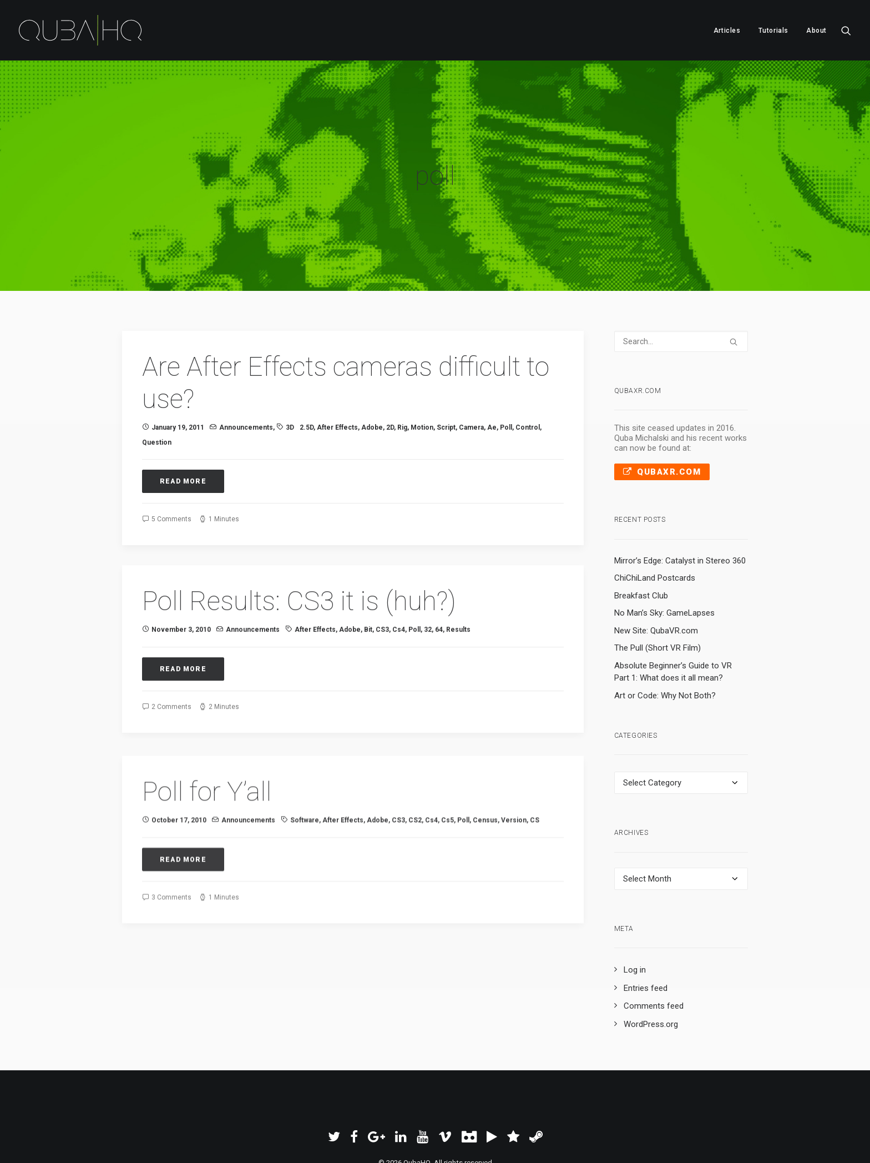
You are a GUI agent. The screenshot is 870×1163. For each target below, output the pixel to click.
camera (471, 373)
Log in (635, 916)
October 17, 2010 (178, 803)
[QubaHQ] (80, 30)
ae (492, 373)
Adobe (372, 373)
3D (290, 373)
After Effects (337, 373)
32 (428, 597)
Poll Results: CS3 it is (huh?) (299, 567)
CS (534, 803)
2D (390, 373)
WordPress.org (651, 970)
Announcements (246, 373)
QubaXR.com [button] (662, 418)
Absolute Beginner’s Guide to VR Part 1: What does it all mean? (673, 617)
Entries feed (645, 934)
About (816, 30)
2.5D (306, 373)
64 (439, 597)
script (446, 373)
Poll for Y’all (206, 774)
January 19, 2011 (177, 373)
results (458, 597)
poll (506, 373)
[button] (846, 30)
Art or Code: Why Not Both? (665, 641)
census (485, 803)
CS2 (415, 803)
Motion (422, 373)
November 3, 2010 (181, 597)
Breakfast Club (641, 541)
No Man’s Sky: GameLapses (664, 559)
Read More (183, 427)
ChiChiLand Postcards (654, 524)
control (527, 373)
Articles (727, 30)
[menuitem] (727, 30)
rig (402, 373)
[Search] (681, 287)
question (156, 388)
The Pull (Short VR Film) (657, 594)
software (304, 803)
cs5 (447, 803)
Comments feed (654, 952)
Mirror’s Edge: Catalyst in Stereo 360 (680, 506)
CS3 (382, 597)
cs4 (398, 597)
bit (368, 597)
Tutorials (773, 30)
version (514, 803)
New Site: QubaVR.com (656, 576)
